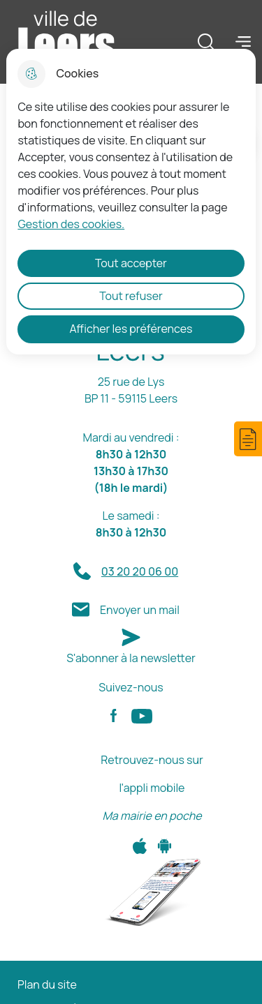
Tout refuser (131, 296)
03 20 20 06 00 (139, 571)
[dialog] (130, 201)
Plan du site (47, 984)
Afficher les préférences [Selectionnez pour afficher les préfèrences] (131, 328)
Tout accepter (131, 263)
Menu (243, 41)
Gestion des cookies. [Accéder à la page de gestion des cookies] (70, 224)
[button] (248, 438)
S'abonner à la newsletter (131, 658)
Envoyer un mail (140, 609)
